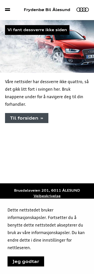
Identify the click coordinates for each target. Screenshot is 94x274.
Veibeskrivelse (47, 196)
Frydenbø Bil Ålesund (47, 10)
